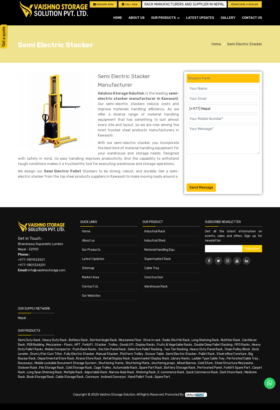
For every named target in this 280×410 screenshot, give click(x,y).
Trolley (113, 345)
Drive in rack (152, 340)
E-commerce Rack (171, 372)
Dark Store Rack (231, 372)
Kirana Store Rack (88, 358)
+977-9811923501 (31, 260)
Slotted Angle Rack (103, 340)
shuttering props (163, 363)
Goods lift (127, 345)
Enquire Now (103, 4)
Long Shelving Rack (205, 340)
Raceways (25, 363)
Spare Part (162, 377)
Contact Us (252, 18)
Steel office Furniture (232, 354)
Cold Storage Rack (79, 368)
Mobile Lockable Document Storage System (65, 363)
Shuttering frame (111, 363)
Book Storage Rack (40, 377)
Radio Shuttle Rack (176, 340)
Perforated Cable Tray (242, 358)
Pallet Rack (207, 354)
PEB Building (35, 345)
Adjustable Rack (95, 372)
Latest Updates (200, 18)
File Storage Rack (51, 368)
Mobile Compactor (58, 349)
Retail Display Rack (116, 358)
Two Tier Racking (176, 349)
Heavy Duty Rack (54, 340)
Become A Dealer (244, 4)
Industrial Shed (154, 240)
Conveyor (92, 377)
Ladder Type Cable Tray (208, 358)
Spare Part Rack (150, 368)
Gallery (228, 18)
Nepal (22, 318)
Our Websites (91, 296)
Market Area (90, 277)
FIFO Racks (242, 345)
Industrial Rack (154, 231)
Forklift (87, 345)
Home (117, 18)
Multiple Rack (73, 372)
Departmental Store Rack (56, 358)
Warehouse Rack (156, 286)
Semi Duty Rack (29, 340)
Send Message (201, 187)
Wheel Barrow (186, 363)
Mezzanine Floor (130, 340)
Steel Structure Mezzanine (234, 363)
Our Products (91, 250)
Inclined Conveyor (113, 377)
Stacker (100, 345)
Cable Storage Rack (70, 377)
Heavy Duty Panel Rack (206, 349)
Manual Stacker (107, 354)
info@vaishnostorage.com (46, 270)
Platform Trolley (131, 354)
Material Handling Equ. (159, 250)
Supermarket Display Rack (150, 358)
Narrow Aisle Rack (121, 372)
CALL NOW (130, 4)
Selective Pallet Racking (145, 349)
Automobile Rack (125, 368)
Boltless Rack (78, 340)
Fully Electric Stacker (79, 354)
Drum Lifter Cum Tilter (46, 354)
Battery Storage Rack (179, 368)
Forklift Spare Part (237, 368)
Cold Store (205, 363)
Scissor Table (154, 354)
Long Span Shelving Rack (44, 372)
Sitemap (88, 268)
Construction (153, 277)
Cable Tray (151, 268)
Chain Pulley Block (237, 349)
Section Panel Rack (112, 349)
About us (137, 18)
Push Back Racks (84, 349)
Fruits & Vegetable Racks (174, 345)
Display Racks (145, 345)
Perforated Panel (209, 368)
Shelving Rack (146, 372)
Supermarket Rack (157, 259)
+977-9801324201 (31, 265)
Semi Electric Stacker (244, 44)
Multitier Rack (230, 340)
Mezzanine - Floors (59, 345)
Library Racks (180, 358)
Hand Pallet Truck (140, 377)
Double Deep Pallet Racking (213, 345)
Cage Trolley (102, 368)
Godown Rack (27, 368)
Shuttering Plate (137, 363)
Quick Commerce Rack (202, 372)
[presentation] (220, 167)
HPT (77, 345)
